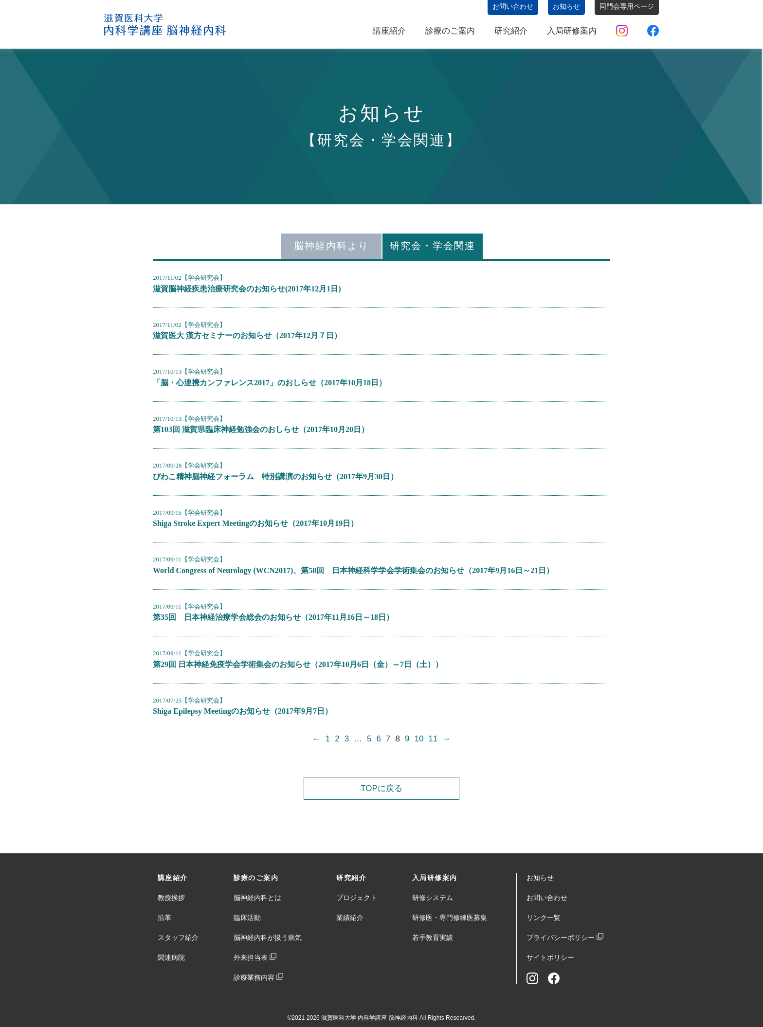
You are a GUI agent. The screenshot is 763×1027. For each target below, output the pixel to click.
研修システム (432, 897)
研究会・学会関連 (432, 245)
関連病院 (171, 957)
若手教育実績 (432, 937)
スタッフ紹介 (178, 937)
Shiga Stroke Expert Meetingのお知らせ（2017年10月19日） (255, 523)
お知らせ (540, 878)
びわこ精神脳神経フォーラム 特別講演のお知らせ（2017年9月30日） (275, 476)
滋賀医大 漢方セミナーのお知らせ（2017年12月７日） (247, 335)
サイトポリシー (550, 957)
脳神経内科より (331, 245)
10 (418, 738)
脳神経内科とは (257, 897)
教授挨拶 (171, 897)
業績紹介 (349, 917)
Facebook (653, 30)
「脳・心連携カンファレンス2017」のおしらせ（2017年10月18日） (269, 382)
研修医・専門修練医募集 (449, 917)
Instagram (622, 30)
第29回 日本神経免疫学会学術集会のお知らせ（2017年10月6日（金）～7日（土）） (298, 664)
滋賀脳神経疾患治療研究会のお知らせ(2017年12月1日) (247, 289)
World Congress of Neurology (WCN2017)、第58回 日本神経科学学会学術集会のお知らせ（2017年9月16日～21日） (353, 570)
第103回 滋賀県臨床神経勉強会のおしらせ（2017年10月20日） (261, 429)
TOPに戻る (381, 788)
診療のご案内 (450, 31)
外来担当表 (251, 957)
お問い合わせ (547, 897)
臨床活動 (247, 917)
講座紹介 (389, 31)
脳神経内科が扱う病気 (268, 937)
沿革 (164, 917)
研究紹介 (510, 31)
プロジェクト (356, 897)
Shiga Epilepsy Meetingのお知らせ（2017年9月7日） (242, 711)
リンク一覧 (544, 917)
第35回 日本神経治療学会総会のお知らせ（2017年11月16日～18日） (273, 617)
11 (432, 738)
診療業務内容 (254, 977)
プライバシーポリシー (561, 937)
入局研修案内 (572, 31)
